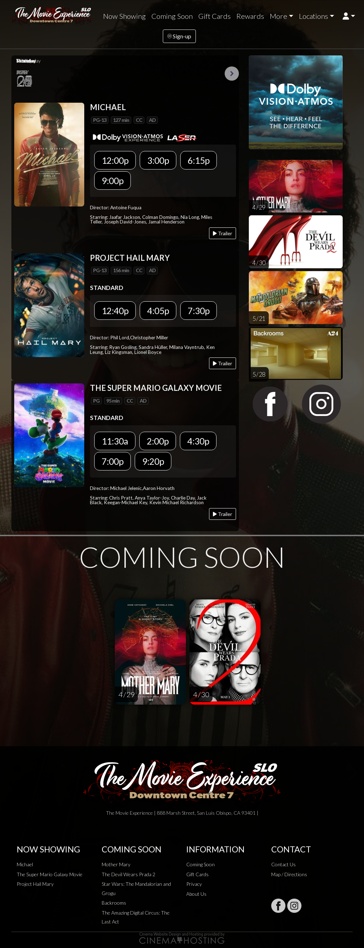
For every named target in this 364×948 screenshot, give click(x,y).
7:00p (112, 461)
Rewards (250, 16)
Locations (313, 16)
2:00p (157, 441)
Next (232, 73)
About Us (196, 894)
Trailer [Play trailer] (222, 233)
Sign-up (179, 36)
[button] (349, 16)
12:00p (115, 160)
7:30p (198, 310)
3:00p (158, 160)
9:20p (153, 461)
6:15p (198, 160)
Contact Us (283, 864)
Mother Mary (116, 864)
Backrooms (114, 903)
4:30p (198, 441)
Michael (25, 864)
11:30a (115, 441)
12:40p (115, 310)
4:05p (158, 310)
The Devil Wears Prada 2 (128, 874)
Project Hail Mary (35, 884)
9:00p (112, 180)
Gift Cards (214, 16)
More (278, 16)
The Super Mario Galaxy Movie (49, 874)
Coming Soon (172, 16)
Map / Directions (289, 874)
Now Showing (124, 16)
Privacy (194, 884)
